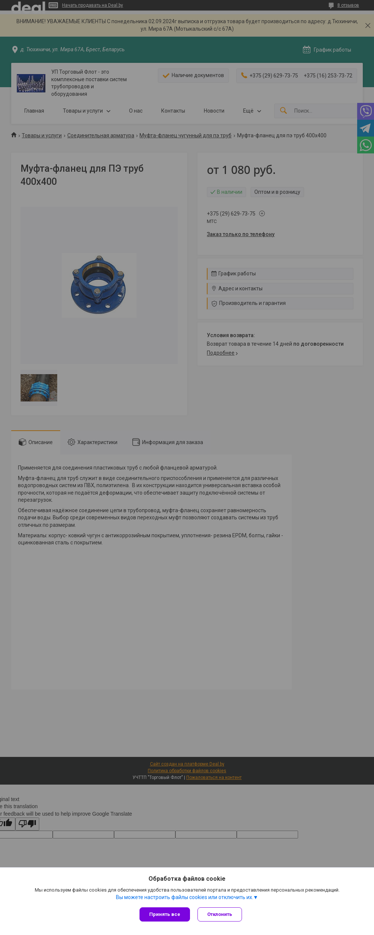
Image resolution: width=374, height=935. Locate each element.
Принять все (164, 914)
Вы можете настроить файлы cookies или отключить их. (184, 897)
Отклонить (219, 914)
